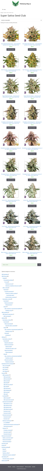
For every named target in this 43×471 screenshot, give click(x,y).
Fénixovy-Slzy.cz (25, 4)
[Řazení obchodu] (21, 20)
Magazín (9, 466)
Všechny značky (28, 466)
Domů (2, 12)
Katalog (13, 466)
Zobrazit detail (11, 49)
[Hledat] (39, 264)
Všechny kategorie (20, 466)
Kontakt (33, 466)
